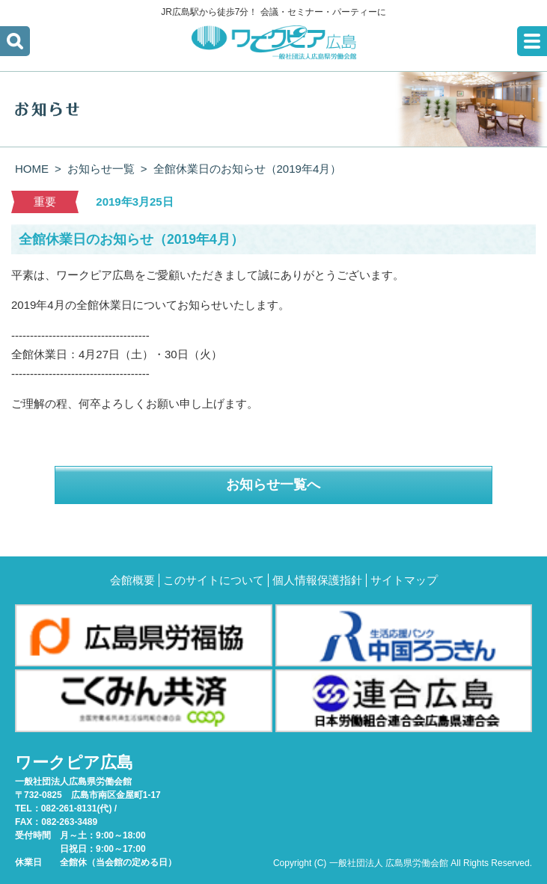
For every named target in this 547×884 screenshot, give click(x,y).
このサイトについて (213, 580)
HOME (32, 168)
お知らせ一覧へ (273, 484)
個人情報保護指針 (317, 580)
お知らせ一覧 (101, 168)
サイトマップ (404, 580)
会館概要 (132, 580)
